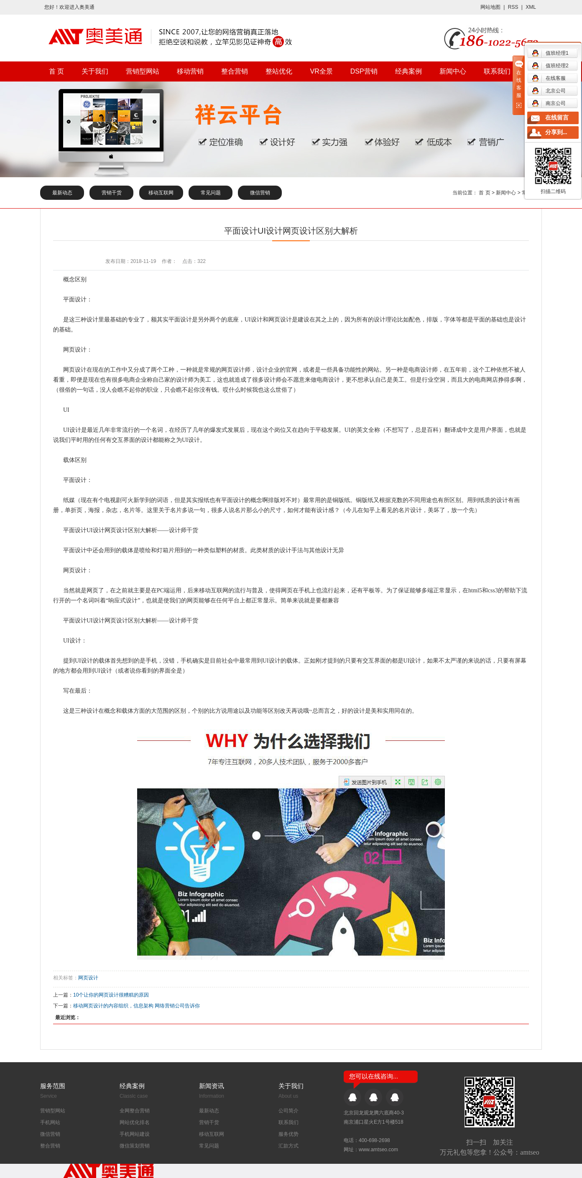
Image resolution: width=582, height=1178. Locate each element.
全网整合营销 (135, 1111)
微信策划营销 (135, 1146)
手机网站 (50, 1122)
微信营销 (260, 193)
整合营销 (234, 71)
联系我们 (497, 71)
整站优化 (278, 71)
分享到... (556, 132)
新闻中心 (452, 71)
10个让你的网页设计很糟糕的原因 (111, 995)
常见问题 (211, 193)
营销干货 (112, 193)
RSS (513, 7)
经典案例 (408, 71)
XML (531, 7)
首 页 (56, 71)
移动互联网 (161, 193)
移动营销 (190, 71)
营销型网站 (142, 71)
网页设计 (88, 978)
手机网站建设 (135, 1134)
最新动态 (62, 193)
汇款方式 (288, 1146)
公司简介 (288, 1111)
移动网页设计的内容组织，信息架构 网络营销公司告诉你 (136, 1006)
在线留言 (557, 118)
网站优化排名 (135, 1122)
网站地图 (490, 7)
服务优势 (288, 1134)
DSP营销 (364, 71)
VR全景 (321, 71)
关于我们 (95, 71)
